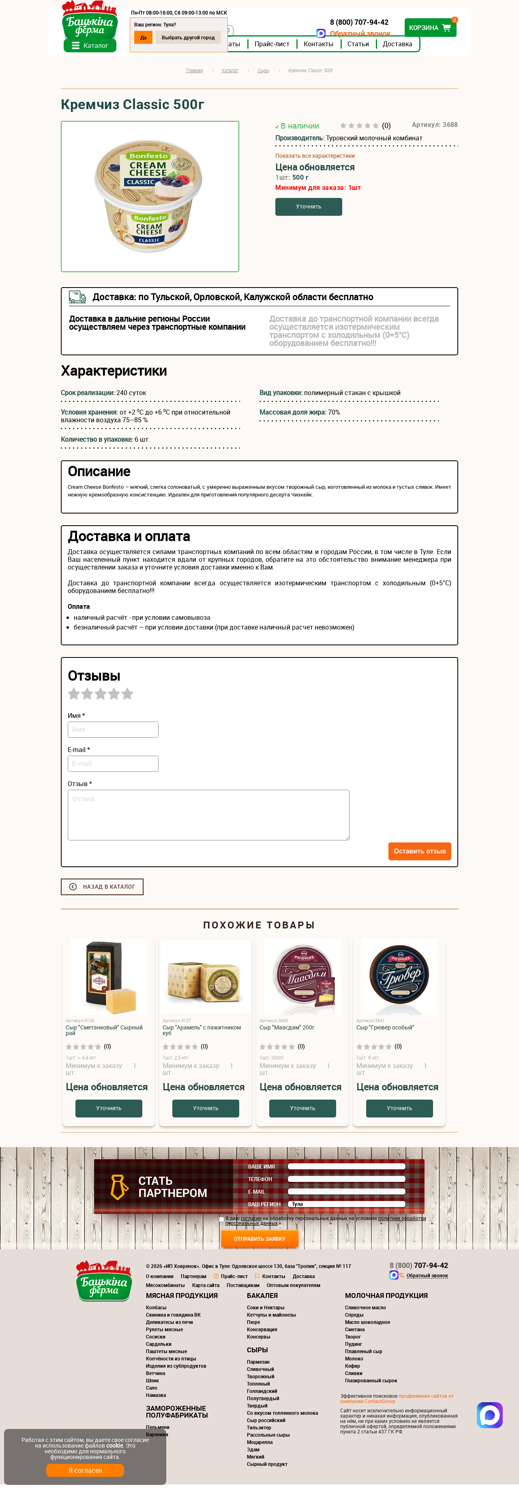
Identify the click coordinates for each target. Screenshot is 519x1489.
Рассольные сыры (268, 1439)
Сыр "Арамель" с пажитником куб (202, 1034)
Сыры (257, 1354)
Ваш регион (264, 1208)
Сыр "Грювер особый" (385, 1032)
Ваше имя (261, 1171)
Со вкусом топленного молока (282, 1417)
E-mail (256, 1196)
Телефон (260, 1183)
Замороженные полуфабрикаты (177, 1416)
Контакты (332, 48)
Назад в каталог (109, 891)
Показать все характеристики (315, 160)
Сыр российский (266, 1424)
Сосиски (155, 1341)
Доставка (411, 48)
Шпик (152, 1385)
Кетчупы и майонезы (271, 1319)
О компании (160, 1280)
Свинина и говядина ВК (173, 1319)
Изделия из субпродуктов (176, 1370)
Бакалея (262, 1299)
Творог (353, 1341)
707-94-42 (419, 1269)
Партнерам (193, 1280)
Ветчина (155, 1377)
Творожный (261, 1380)
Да (157, 37)
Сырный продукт (267, 1468)
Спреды (354, 1319)
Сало (151, 1392)
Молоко (354, 1363)
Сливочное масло (365, 1312)
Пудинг (353, 1348)
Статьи (371, 48)
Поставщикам (243, 1289)
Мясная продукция (182, 1299)
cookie (114, 1445)
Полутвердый (263, 1402)
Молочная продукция (386, 1299)
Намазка (156, 1399)
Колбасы (156, 1312)
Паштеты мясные (166, 1355)
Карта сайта (205, 1289)
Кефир (352, 1370)
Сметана (355, 1333)
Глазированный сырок (371, 1385)
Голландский (262, 1395)
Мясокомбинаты (165, 1289)
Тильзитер (259, 1432)
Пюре (253, 1326)
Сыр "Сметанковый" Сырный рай (104, 1034)
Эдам (253, 1453)
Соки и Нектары (266, 1312)
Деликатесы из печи (169, 1326)
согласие (251, 1222)
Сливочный (260, 1373)
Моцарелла (259, 1446)
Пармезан (258, 1366)
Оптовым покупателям (293, 1289)
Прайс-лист (285, 48)
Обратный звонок (347, 33)
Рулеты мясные (164, 1333)
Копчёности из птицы (171, 1363)
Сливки (353, 1377)
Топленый (258, 1388)
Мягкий (255, 1461)
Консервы (258, 1341)
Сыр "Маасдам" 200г (287, 1032)
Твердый (257, 1410)
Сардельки (159, 1348)
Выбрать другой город (201, 37)
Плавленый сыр (363, 1355)
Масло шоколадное (367, 1326)
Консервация (262, 1333)
